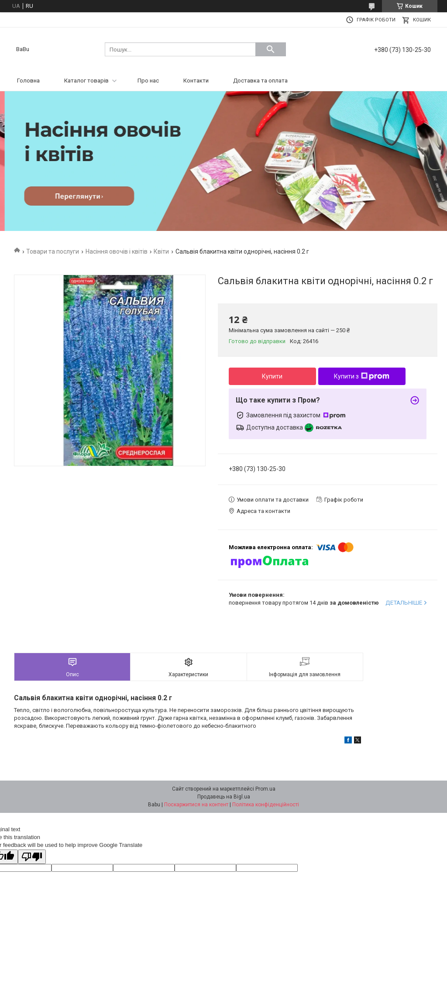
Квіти (161, 251)
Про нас (148, 80)
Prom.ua (265, 789)
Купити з (361, 376)
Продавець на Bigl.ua (223, 797)
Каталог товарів (86, 80)
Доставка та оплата (260, 80)
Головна (28, 80)
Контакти (196, 80)
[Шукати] (270, 49)
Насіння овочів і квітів (117, 251)
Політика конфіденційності (265, 805)
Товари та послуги (52, 251)
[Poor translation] (32, 857)
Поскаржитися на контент (196, 805)
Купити (272, 376)
